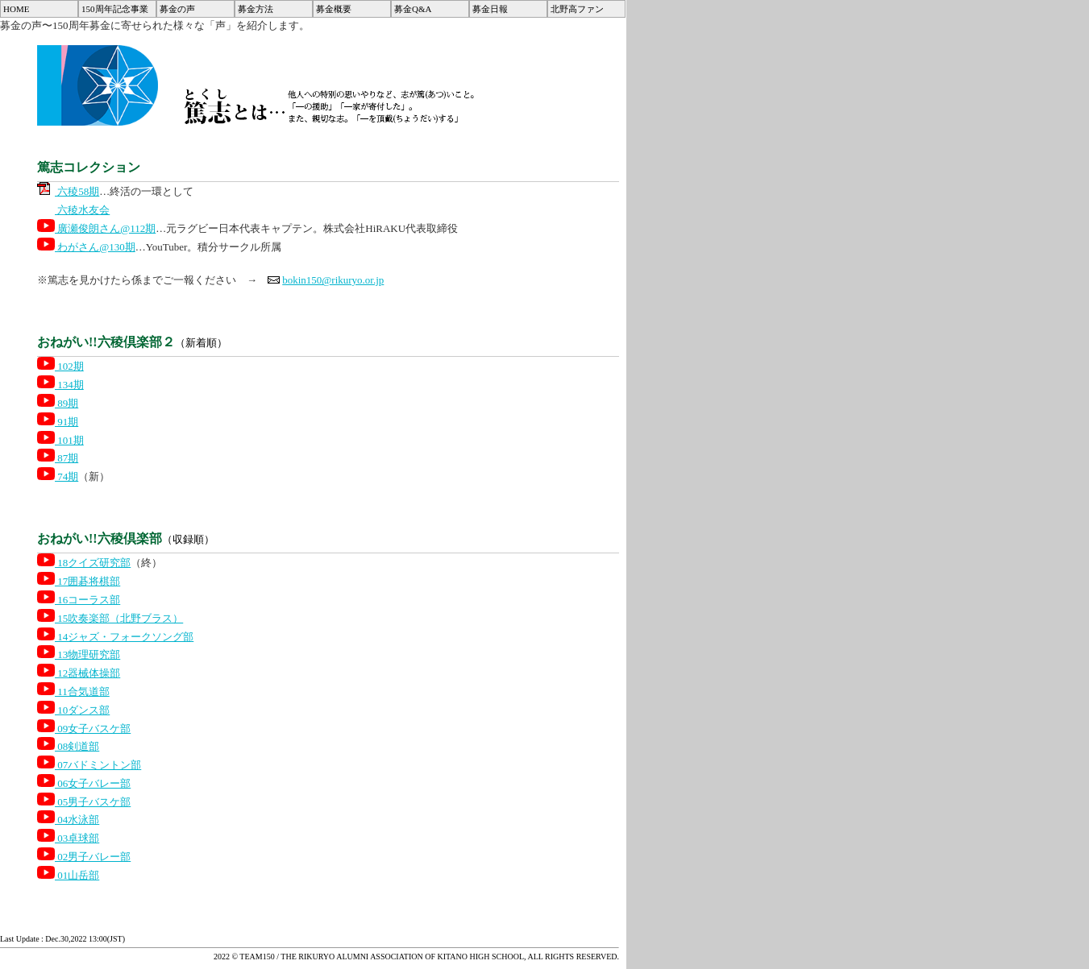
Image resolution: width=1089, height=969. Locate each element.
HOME (16, 9)
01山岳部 (68, 875)
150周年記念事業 (114, 9)
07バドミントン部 (89, 765)
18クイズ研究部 (84, 563)
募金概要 (333, 9)
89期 (57, 403)
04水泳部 (68, 820)
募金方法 (255, 9)
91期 (57, 422)
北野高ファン (577, 9)
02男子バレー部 (84, 857)
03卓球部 (68, 838)
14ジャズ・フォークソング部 (115, 637)
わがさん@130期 (86, 247)
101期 (60, 440)
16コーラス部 (78, 600)
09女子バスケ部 (84, 729)
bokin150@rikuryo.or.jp (333, 280)
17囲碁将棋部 (78, 581)
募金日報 (490, 9)
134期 (60, 385)
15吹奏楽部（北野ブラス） (110, 618)
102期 (60, 366)
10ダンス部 (73, 710)
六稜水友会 (73, 210)
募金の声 (177, 9)
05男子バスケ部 (84, 802)
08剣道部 (68, 746)
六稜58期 (68, 191)
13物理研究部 (78, 654)
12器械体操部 (78, 673)
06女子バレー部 (84, 783)
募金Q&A (412, 9)
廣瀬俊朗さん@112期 (96, 228)
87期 (57, 458)
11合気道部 (73, 691)
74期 (57, 476)
